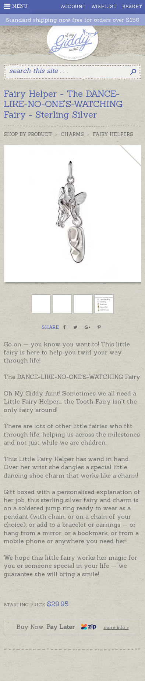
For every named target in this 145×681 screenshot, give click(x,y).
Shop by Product (28, 134)
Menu (16, 6)
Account (73, 6)
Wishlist (104, 6)
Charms (72, 134)
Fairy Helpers (113, 134)
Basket (132, 6)
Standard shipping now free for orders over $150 (72, 20)
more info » (116, 627)
